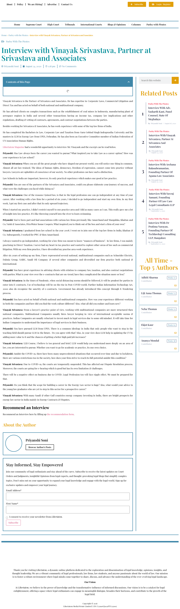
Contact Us (66, 4)
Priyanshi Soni (156, 123)
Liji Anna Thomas (151, 293)
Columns (136, 24)
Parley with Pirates (156, 24)
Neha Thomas (149, 309)
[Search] (175, 80)
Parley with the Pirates (18, 35)
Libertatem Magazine (13, 147)
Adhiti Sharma (149, 277)
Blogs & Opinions (117, 24)
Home (17, 24)
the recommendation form (60, 414)
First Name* (12, 503)
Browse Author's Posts (39, 447)
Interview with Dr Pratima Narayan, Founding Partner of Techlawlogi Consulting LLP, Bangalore (162, 230)
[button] (129, 82)
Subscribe (13, 522)
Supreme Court (34, 24)
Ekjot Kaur (147, 325)
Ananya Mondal (150, 341)
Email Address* (13, 490)
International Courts (91, 24)
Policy (20, 4)
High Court (53, 24)
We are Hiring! (35, 4)
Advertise (52, 4)
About (9, 4)
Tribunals (70, 24)
